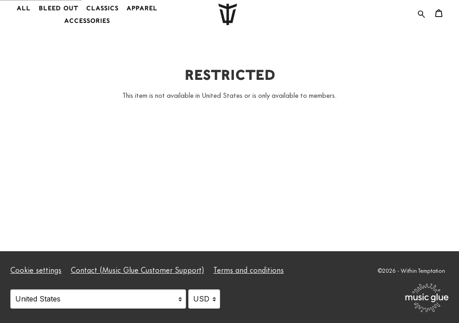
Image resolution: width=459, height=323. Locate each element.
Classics (102, 8)
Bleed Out (58, 8)
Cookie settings (35, 269)
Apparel (141, 8)
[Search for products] (421, 12)
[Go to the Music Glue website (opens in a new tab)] (427, 298)
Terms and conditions (248, 269)
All (23, 8)
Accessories (87, 21)
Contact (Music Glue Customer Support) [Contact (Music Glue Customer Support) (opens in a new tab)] (137, 269)
